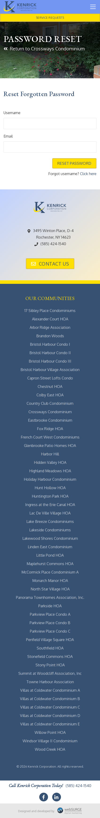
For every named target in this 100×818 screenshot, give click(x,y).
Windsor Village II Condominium (50, 741)
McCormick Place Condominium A (50, 572)
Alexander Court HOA (50, 319)
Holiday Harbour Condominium (50, 479)
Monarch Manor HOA (50, 580)
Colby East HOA (50, 395)
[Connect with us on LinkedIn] (56, 797)
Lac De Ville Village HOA (50, 513)
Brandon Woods (50, 336)
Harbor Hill (50, 454)
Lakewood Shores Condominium (50, 538)
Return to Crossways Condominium (44, 48)
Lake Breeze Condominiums (50, 521)
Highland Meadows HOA (50, 471)
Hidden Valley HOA (50, 462)
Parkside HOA (50, 606)
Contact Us (50, 264)
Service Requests (50, 17)
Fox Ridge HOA (50, 428)
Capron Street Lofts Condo (50, 378)
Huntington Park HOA (50, 496)
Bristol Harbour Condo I (50, 344)
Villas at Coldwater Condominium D (50, 715)
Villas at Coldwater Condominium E (50, 724)
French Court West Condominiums (50, 437)
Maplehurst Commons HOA (50, 563)
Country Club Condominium (50, 403)
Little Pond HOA (50, 555)
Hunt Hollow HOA (50, 487)
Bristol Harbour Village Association (50, 369)
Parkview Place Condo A (50, 614)
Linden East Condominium (50, 546)
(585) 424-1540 (50, 243)
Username (12, 112)
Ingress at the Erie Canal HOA (50, 504)
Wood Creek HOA (50, 749)
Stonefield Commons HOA (50, 656)
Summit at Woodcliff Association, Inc (50, 673)
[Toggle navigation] (93, 6)
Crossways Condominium (50, 411)
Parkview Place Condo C (50, 631)
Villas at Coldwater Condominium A (50, 690)
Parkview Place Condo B (50, 622)
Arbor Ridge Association (50, 327)
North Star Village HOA (50, 589)
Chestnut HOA (50, 386)
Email (8, 136)
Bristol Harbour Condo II (50, 352)
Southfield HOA (50, 648)
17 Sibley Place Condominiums (50, 310)
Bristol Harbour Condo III (50, 361)
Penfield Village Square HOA (50, 639)
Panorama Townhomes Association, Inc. (50, 597)
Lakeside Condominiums (50, 530)
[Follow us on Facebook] (43, 797)
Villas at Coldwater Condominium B (50, 698)
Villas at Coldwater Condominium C (50, 707)
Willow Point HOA (50, 732)
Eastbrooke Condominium (50, 420)
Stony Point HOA (50, 665)
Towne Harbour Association (50, 681)
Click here (88, 173)
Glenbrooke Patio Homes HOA (50, 445)
